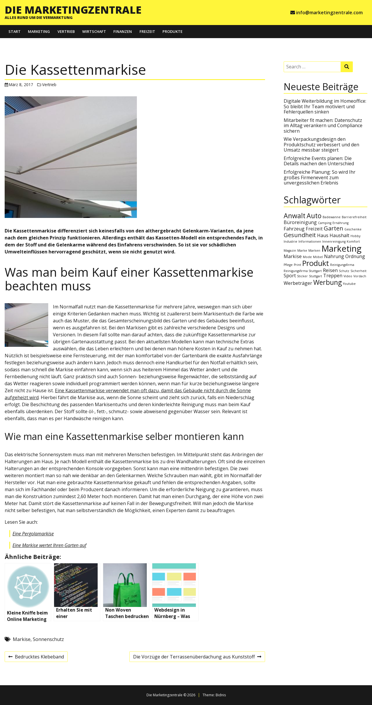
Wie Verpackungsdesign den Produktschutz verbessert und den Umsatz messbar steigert (321, 144)
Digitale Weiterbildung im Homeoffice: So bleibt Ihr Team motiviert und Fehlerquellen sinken (325, 106)
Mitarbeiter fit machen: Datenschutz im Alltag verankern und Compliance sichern (323, 125)
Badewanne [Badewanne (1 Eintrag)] (332, 217)
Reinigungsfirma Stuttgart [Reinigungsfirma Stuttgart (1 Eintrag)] (303, 271)
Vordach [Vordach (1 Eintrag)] (359, 276)
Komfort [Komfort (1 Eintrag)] (353, 241)
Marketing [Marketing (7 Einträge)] (341, 248)
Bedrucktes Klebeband (36, 657)
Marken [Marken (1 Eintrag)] (314, 250)
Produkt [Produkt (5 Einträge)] (315, 263)
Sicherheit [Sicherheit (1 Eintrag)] (358, 271)
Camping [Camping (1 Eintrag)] (324, 223)
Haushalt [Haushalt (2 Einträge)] (339, 235)
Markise (22, 639)
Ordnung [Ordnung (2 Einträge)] (355, 256)
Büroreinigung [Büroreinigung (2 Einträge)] (300, 222)
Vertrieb (66, 31)
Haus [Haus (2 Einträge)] (322, 235)
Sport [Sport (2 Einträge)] (290, 275)
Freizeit (147, 31)
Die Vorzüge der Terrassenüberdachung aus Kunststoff (197, 657)
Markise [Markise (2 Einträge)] (293, 256)
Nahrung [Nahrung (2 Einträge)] (334, 256)
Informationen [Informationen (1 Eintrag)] (309, 241)
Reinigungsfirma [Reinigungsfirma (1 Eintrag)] (342, 265)
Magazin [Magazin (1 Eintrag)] (290, 250)
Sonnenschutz (48, 639)
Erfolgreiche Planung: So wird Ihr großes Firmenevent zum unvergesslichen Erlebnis (319, 177)
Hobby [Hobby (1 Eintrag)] (355, 236)
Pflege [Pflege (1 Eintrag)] (288, 265)
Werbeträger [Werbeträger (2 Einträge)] (298, 283)
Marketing (39, 31)
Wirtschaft (94, 31)
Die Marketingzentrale (73, 10)
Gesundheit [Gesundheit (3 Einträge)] (300, 235)
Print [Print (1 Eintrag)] (297, 265)
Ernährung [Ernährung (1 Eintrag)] (340, 223)
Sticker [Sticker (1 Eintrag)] (302, 276)
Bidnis (221, 694)
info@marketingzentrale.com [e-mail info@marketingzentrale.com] (329, 12)
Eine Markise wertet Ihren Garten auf (49, 545)
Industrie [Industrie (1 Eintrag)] (290, 241)
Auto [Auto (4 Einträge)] (314, 215)
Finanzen (122, 31)
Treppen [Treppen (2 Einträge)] (332, 275)
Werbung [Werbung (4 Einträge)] (327, 282)
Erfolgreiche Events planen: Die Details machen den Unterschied (319, 161)
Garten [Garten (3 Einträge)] (333, 228)
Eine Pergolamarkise (33, 533)
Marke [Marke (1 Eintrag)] (302, 250)
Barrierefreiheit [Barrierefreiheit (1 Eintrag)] (354, 217)
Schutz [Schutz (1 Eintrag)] (344, 271)
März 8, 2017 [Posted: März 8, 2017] (21, 84)
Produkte (172, 31)
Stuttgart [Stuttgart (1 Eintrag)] (315, 276)
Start (14, 31)
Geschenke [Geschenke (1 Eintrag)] (353, 229)
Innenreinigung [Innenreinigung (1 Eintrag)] (334, 241)
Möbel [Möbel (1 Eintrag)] (318, 257)
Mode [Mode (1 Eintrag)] (307, 257)
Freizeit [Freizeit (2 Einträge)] (314, 228)
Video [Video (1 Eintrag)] (348, 276)
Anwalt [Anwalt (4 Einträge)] (294, 215)
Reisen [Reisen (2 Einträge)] (330, 270)
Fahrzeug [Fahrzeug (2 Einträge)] (294, 228)
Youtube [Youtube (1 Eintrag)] (349, 284)
